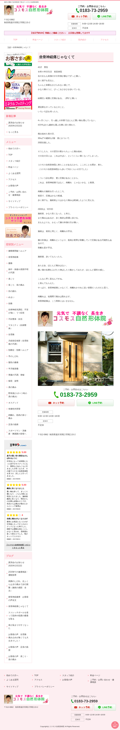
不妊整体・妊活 (15, 319)
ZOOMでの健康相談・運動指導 (18, 573)
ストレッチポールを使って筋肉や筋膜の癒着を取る (18, 615)
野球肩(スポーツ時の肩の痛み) (17, 395)
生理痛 (11, 334)
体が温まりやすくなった (18, 626)
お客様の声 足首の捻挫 (18, 648)
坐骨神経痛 (13, 257)
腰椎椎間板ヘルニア (17, 251)
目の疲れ (12, 291)
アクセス (105, 40)
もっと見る (13, 132)
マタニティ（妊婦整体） (17, 326)
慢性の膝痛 (13, 362)
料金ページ (38, 40)
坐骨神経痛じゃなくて (18, 606)
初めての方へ (14, 148)
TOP (15, 40)
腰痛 (10, 263)
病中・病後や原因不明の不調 (18, 271)
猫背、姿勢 (13, 381)
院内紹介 (82, 40)
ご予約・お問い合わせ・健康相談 (17, 193)
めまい (11, 297)
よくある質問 (14, 173)
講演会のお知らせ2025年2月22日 (16, 124)
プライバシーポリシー (18, 207)
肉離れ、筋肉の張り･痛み (17, 416)
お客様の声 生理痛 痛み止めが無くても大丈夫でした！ (18, 637)
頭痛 (10, 303)
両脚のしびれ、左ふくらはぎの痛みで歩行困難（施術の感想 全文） (18, 586)
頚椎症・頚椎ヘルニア (18, 350)
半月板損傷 (13, 369)
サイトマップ (14, 201)
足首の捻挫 (13, 424)
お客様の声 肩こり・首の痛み (18, 658)
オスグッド (13, 403)
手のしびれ (13, 356)
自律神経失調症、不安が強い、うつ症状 (18, 311)
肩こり (11, 279)
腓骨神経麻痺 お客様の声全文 (18, 598)
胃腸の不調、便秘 (16, 375)
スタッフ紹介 (60, 40)
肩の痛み (12, 387)
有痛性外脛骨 (14, 409)
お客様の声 (13, 186)
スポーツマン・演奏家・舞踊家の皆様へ (17, 432)
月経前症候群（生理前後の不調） (18, 342)
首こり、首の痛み (16, 285)
